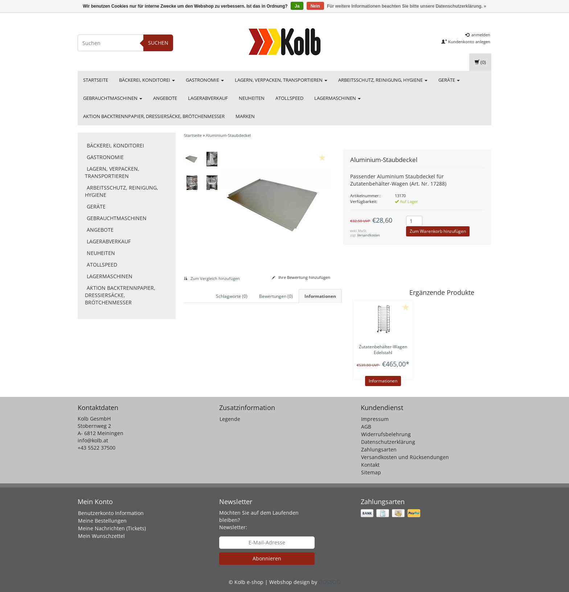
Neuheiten (252, 98)
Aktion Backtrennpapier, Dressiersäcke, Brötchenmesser (154, 116)
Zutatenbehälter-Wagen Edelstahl (383, 350)
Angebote (165, 98)
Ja (297, 6)
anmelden (477, 34)
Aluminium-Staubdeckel (228, 135)
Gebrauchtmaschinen (112, 98)
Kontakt (370, 464)
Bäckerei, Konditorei (147, 80)
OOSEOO (329, 582)
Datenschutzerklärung (388, 441)
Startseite (95, 80)
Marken (245, 116)
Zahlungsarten (379, 449)
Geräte (449, 80)
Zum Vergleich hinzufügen (212, 278)
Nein (315, 6)
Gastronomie (205, 80)
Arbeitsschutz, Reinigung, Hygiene (382, 80)
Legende (230, 418)
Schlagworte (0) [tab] (231, 296)
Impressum (375, 418)
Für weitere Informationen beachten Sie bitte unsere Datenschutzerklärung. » (406, 6)
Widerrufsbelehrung (386, 434)
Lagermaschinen (337, 98)
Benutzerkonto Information (111, 513)
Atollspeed (289, 98)
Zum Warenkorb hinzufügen (438, 231)
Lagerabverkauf (208, 98)
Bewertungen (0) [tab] (276, 296)
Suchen (158, 42)
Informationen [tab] (320, 296)
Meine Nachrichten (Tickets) (112, 528)
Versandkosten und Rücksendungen (405, 457)
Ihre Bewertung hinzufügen (301, 277)
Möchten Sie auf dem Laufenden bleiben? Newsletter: (259, 520)
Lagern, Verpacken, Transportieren (281, 80)
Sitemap (371, 472)
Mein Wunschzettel (101, 535)
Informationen (383, 381)
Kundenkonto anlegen (465, 41)
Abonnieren (267, 558)
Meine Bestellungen (102, 520)
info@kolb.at (93, 440)
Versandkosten (368, 235)
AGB (366, 426)
